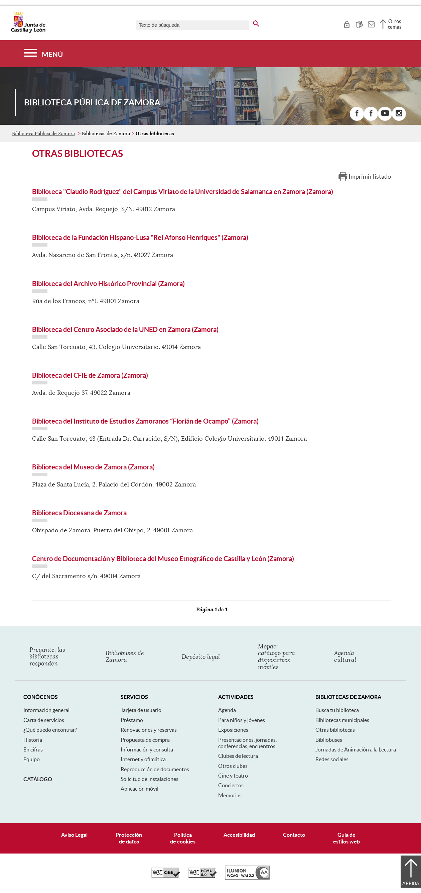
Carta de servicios (43, 720)
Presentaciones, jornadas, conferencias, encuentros (247, 743)
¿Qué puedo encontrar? (50, 730)
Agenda (227, 710)
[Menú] (43, 53)
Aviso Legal (74, 835)
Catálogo (37, 779)
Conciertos (231, 785)
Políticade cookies (182, 838)
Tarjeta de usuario (141, 710)
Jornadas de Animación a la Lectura (355, 749)
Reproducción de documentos (155, 769)
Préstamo (132, 720)
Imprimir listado (369, 176)
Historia (32, 740)
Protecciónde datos (129, 838)
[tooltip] (346, 23)
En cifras (33, 749)
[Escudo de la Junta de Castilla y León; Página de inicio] (28, 31)
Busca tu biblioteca (337, 710)
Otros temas (395, 24)
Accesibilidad (239, 835)
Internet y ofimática (143, 759)
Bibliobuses (328, 740)
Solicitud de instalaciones (149, 779)
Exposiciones (233, 730)
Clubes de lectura (238, 756)
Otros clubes (233, 766)
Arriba (410, 883)
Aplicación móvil (139, 789)
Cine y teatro (233, 776)
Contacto (294, 835)
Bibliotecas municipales (342, 720)
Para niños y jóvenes (241, 720)
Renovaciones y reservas (149, 730)
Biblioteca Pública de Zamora (43, 133)
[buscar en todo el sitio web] (256, 22)
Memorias (230, 795)
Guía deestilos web (346, 838)
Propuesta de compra (145, 740)
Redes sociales (331, 759)
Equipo (31, 759)
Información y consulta (147, 749)
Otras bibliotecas (335, 730)
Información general (46, 710)
